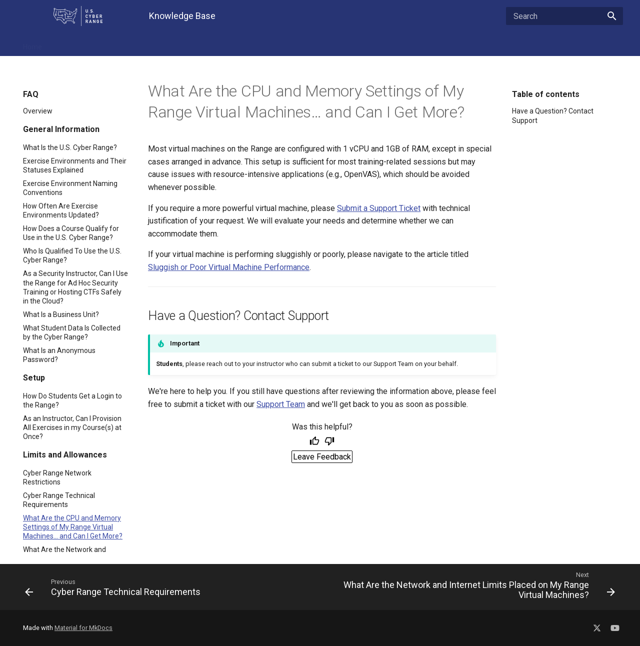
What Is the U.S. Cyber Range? (70, 148)
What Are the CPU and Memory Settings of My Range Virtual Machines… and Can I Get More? (72, 527)
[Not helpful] (329, 442)
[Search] (564, 16)
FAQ (61, 44)
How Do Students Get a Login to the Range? (72, 400)
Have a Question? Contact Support (553, 115)
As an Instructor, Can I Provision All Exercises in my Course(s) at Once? (72, 427)
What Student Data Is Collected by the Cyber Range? (71, 332)
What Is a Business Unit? (61, 314)
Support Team (280, 404)
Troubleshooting (148, 44)
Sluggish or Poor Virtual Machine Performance (229, 267)
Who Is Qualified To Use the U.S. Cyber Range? (72, 255)
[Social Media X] (597, 626)
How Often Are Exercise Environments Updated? (61, 210)
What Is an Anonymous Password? (59, 355)
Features (95, 44)
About (448, 44)
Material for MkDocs (83, 628)
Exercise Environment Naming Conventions (70, 188)
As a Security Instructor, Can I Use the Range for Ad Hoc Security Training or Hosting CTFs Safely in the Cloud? (75, 287)
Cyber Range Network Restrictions (57, 477)
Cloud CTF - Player (397, 44)
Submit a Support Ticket (378, 208)
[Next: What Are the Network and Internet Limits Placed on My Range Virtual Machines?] (471, 587)
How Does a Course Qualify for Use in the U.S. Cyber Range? (71, 233)
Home (32, 44)
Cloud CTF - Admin (326, 44)
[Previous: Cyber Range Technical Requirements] (168, 587)
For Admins (204, 44)
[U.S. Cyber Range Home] (78, 16)
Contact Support (498, 44)
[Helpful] (314, 442)
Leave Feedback (322, 457)
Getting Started (260, 44)
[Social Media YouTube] (615, 626)
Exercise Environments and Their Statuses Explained (74, 165)
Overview (37, 111)
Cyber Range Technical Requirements (59, 500)
